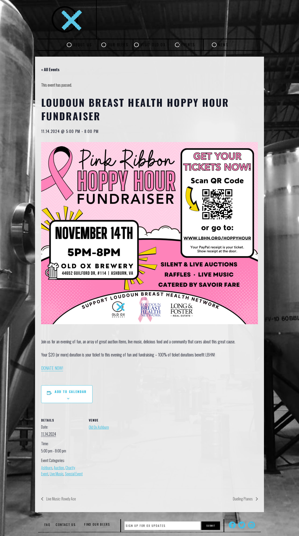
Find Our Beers (97, 524)
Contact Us (66, 524)
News (223, 45)
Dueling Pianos (243, 499)
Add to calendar (71, 391)
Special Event (74, 474)
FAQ (47, 524)
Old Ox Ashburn (99, 427)
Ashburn (46, 467)
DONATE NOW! (52, 368)
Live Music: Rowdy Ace (61, 499)
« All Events (50, 69)
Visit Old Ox (153, 45)
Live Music (57, 474)
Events (188, 45)
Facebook (232, 525)
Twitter (241, 525)
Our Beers (118, 45)
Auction (59, 467)
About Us (82, 45)
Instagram (251, 525)
